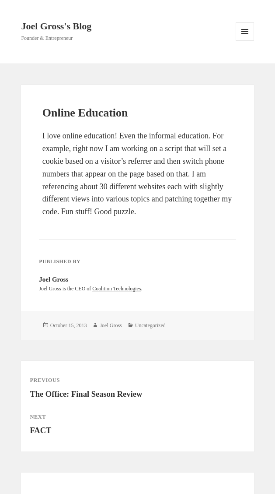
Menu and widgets (245, 40)
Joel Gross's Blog (56, 26)
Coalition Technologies (116, 289)
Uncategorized (150, 325)
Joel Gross (111, 325)
